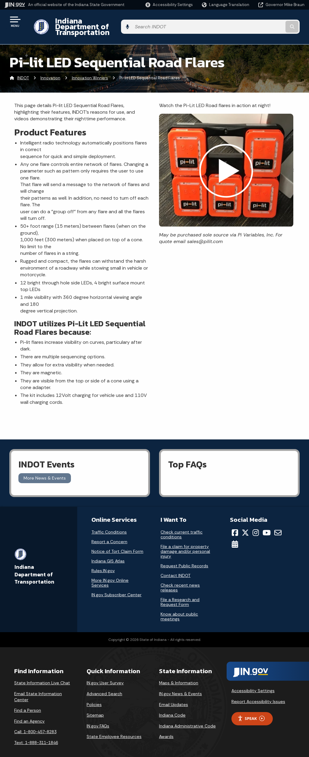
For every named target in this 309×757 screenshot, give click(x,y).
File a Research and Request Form (180, 591)
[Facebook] (235, 522)
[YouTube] (267, 522)
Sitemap (95, 705)
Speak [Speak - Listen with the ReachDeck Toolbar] (251, 708)
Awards (166, 726)
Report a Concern (109, 531)
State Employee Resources (114, 726)
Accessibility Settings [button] (253, 680)
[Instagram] (256, 522)
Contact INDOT (175, 565)
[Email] (278, 522)
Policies (94, 694)
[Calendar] (235, 533)
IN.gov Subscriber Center (116, 584)
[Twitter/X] (245, 522)
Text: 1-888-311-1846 (36, 732)
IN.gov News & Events (180, 683)
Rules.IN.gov (103, 560)
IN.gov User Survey (105, 672)
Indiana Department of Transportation (118, 21)
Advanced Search (104, 683)
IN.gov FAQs (98, 715)
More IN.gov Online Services (110, 572)
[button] (169, 5)
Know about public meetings (179, 606)
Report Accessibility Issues (258, 691)
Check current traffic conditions (181, 524)
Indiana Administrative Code (187, 715)
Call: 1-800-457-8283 (35, 721)
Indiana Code (172, 705)
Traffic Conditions (109, 521)
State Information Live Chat (42, 672)
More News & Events (45, 467)
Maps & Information (178, 672)
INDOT (23, 67)
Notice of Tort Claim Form (117, 540)
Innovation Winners (90, 67)
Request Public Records (184, 555)
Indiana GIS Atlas (108, 550)
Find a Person (27, 700)
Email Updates (173, 694)
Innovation (50, 67)
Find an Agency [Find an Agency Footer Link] (29, 710)
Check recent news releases (180, 577)
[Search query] (270, 21)
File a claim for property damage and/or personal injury (185, 540)
